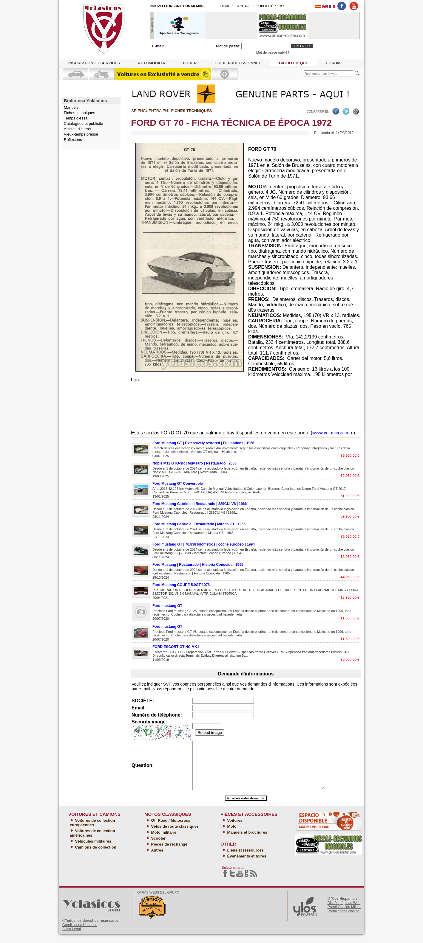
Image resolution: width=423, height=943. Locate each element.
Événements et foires (246, 865)
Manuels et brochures (246, 841)
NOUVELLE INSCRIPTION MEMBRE (178, 6)
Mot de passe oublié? (272, 52)
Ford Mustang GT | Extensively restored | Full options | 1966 (203, 443)
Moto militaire (163, 841)
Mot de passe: (228, 46)
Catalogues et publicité (83, 123)
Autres (156, 859)
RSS (282, 6)
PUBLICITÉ (265, 6)
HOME (225, 6)
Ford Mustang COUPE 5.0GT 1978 (181, 585)
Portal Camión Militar (344, 916)
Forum (333, 63)
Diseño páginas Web (344, 912)
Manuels (71, 107)
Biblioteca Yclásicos (85, 100)
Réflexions (73, 139)
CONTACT (243, 6)
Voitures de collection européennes (92, 831)
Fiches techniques (79, 113)
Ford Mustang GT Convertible (177, 483)
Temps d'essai (76, 118)
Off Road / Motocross (170, 829)
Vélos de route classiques (174, 835)
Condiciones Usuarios (79, 934)
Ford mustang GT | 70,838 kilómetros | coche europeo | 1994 (203, 544)
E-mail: (158, 46)
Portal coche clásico (343, 920)
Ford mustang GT (167, 606)
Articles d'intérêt (77, 129)
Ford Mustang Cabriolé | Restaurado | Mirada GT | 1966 (199, 524)
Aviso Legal (71, 938)
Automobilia (151, 63)
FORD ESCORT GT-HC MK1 (175, 647)
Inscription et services (94, 63)
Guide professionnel (237, 63)
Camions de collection (95, 856)
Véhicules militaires (92, 850)
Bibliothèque (293, 63)
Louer (190, 63)
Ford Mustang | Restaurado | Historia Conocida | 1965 (197, 565)
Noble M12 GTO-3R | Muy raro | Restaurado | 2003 (194, 463)
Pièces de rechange (168, 853)
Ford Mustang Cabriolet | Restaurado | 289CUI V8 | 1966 (199, 504)
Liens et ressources (245, 859)
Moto (231, 835)
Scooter (158, 847)
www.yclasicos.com (332, 432)
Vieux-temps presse (81, 134)
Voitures (234, 829)
